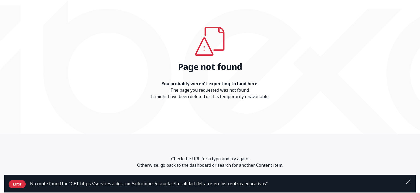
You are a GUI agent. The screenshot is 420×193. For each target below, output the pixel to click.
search (224, 165)
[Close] (408, 181)
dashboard (200, 165)
